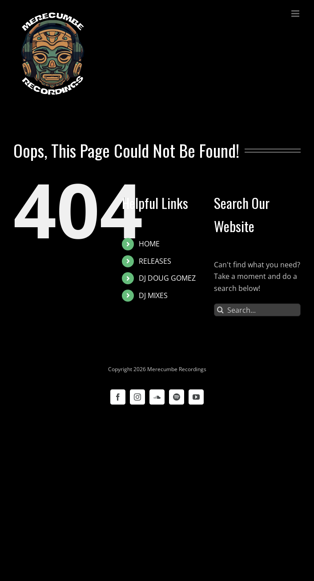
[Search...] (257, 309)
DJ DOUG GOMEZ (167, 278)
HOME (149, 244)
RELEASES (155, 261)
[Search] (220, 309)
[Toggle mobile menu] (296, 13)
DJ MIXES (153, 295)
